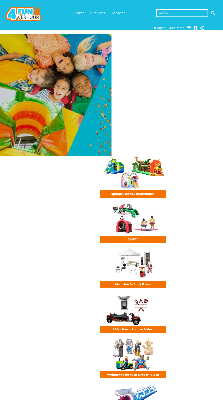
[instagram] (202, 28)
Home (79, 13)
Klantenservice (182, 380)
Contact (117, 13)
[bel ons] (216, 28)
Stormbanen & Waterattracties (195, 161)
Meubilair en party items (139, 116)
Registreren (176, 28)
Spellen (195, 71)
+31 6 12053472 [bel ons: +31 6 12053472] (17, 380)
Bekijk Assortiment (21, 263)
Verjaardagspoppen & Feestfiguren (139, 161)
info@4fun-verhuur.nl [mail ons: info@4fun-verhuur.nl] (21, 386)
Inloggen (159, 28)
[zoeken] (213, 13)
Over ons (97, 13)
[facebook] (195, 28)
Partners (67, 384)
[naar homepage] (24, 13)
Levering (122, 380)
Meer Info (44, 338)
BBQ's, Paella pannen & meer (195, 116)
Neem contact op (53, 263)
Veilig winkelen (126, 384)
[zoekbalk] (182, 13)
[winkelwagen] (189, 28)
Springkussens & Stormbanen (139, 71)
